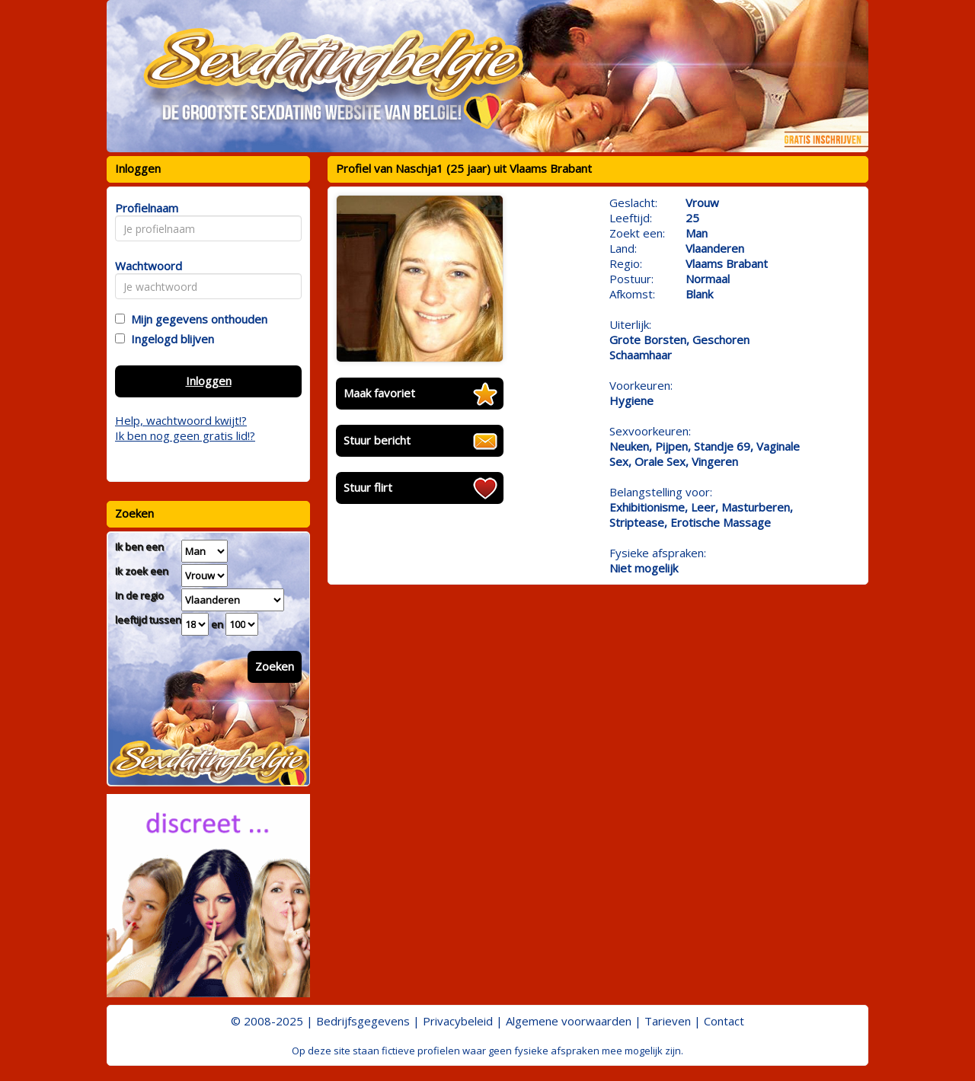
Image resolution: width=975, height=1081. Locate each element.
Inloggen (209, 380)
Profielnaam (144, 207)
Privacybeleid (458, 1020)
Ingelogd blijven (169, 338)
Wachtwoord (144, 265)
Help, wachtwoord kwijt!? (181, 420)
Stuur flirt (368, 487)
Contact (724, 1020)
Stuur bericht (377, 440)
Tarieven (667, 1020)
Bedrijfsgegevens (363, 1020)
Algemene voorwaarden (568, 1020)
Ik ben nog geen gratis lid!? (185, 435)
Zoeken (274, 666)
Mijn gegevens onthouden (196, 319)
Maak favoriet (379, 392)
